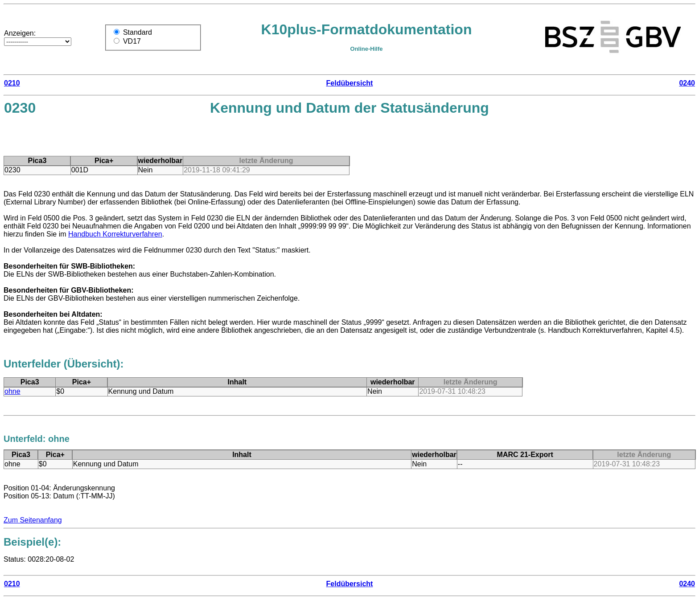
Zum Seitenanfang (33, 520)
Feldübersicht (349, 83)
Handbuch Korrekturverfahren (115, 234)
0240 (687, 83)
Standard (137, 32)
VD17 (132, 41)
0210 (12, 83)
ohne (12, 391)
